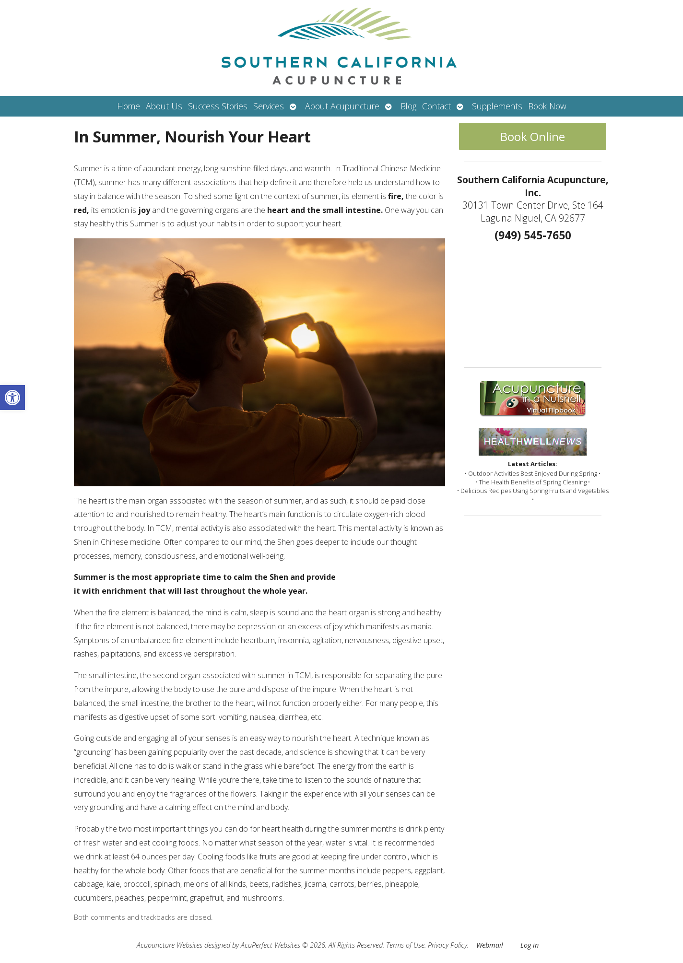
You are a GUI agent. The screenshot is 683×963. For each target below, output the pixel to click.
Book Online (532, 136)
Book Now (547, 106)
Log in (529, 945)
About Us (164, 106)
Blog (408, 106)
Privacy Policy (447, 945)
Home (128, 106)
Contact (436, 106)
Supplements (497, 106)
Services (268, 106)
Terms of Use (405, 945)
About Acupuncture (342, 106)
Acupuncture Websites (169, 945)
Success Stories (217, 106)
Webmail (489, 945)
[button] (12, 397)
